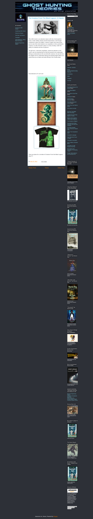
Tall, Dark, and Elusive (20, 35)
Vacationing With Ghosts (20, 31)
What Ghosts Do (70, 398)
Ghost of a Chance (19, 33)
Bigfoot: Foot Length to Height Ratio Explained (72, 118)
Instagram (69, 78)
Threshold (17, 37)
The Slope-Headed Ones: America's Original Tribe (72, 128)
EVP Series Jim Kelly (71, 108)
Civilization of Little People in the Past (71, 146)
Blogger (55, 516)
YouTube (69, 80)
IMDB (68, 76)
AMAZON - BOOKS (71, 67)
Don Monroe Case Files (72, 93)
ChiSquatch (69, 96)
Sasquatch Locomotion (72, 140)
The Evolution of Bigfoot (72, 121)
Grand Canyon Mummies (70, 99)
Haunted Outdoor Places (72, 400)
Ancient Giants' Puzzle (72, 399)
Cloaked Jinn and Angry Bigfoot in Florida (72, 115)
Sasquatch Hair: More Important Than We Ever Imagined (72, 124)
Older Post (61, 168)
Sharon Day (71, 27)
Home (47, 168)
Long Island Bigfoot (71, 90)
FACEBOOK (70, 74)
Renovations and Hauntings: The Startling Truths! (72, 149)
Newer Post (32, 168)
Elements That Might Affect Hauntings (71, 112)
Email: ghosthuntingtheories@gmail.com (72, 70)
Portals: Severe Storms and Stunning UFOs (72, 154)
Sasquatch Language (71, 135)
